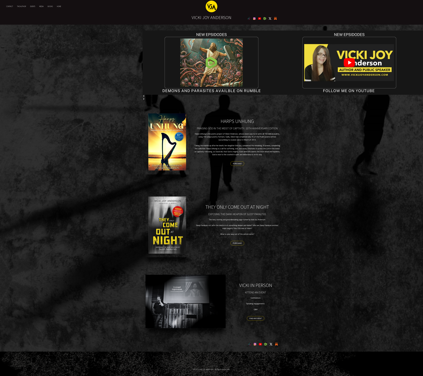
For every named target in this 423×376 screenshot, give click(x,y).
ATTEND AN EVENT (255, 292)
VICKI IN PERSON (255, 285)
